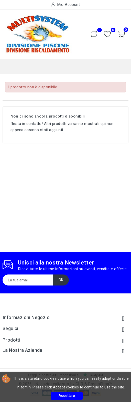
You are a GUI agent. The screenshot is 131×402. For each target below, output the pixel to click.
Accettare (67, 395)
